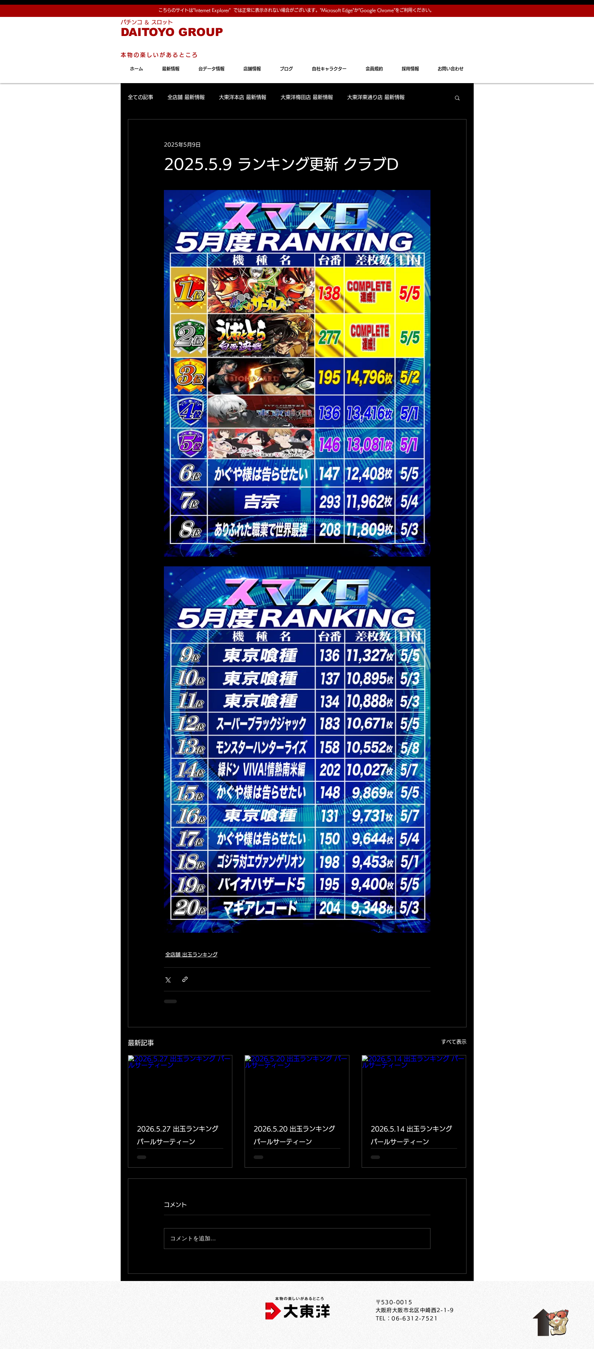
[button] (457, 97)
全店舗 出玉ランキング (191, 954)
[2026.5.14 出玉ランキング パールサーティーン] (414, 1084)
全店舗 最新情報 (186, 97)
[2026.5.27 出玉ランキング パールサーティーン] (180, 1084)
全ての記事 (140, 97)
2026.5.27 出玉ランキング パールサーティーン (177, 1135)
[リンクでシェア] (185, 979)
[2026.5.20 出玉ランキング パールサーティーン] (297, 1084)
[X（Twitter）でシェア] (167, 979)
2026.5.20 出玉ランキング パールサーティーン (294, 1135)
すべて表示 (453, 1041)
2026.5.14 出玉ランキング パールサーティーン (411, 1135)
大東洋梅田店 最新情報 (307, 97)
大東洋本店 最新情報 (242, 97)
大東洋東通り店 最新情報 (376, 97)
